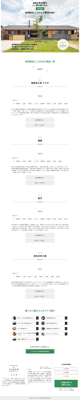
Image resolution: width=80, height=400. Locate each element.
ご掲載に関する (66, 383)
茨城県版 (67, 376)
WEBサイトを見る (39, 126)
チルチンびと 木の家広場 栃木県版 (40, 351)
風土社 (60, 388)
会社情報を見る (39, 121)
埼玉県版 (67, 372)
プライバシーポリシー (63, 390)
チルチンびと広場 (68, 388)
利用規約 (72, 390)
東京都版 (67, 368)
